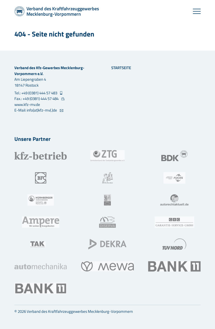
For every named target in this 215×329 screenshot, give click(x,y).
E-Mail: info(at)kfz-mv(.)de (36, 110)
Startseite (121, 68)
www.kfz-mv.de (27, 104)
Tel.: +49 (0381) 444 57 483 (36, 93)
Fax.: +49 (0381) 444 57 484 (36, 99)
